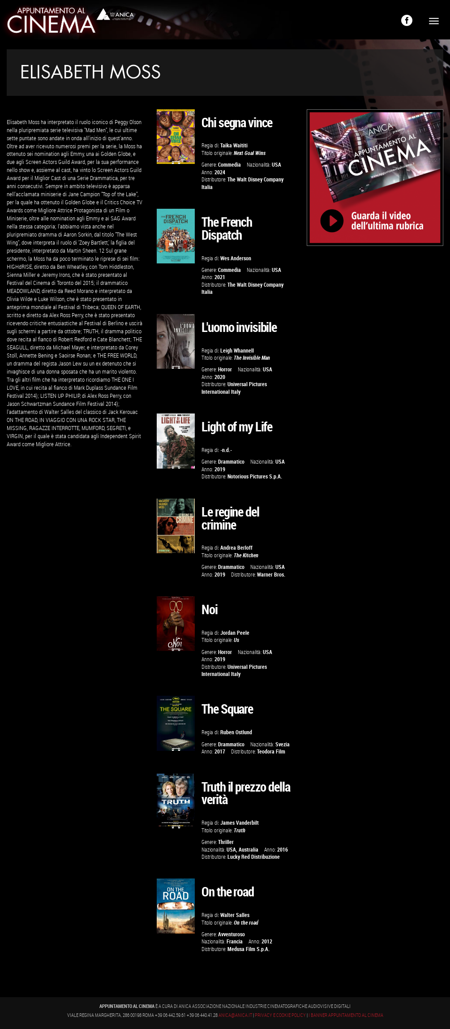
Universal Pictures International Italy (234, 388)
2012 (266, 941)
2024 (219, 172)
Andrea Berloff (236, 547)
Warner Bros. (271, 574)
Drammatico (231, 461)
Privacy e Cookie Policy (280, 1015)
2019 (219, 469)
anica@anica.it (235, 1015)
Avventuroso (231, 934)
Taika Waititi (234, 145)
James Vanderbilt (239, 822)
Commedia (229, 164)
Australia (248, 849)
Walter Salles (234, 915)
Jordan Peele (234, 632)
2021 (219, 277)
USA (276, 164)
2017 (219, 751)
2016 (282, 849)
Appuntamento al (51, 22)
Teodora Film (271, 751)
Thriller (226, 842)
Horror (225, 369)
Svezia (282, 744)
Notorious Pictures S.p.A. (254, 476)
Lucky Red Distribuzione (253, 856)
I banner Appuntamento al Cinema (346, 1015)
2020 (219, 377)
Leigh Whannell (237, 350)
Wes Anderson (235, 258)
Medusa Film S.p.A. (248, 949)
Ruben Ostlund (236, 732)
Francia (235, 941)
